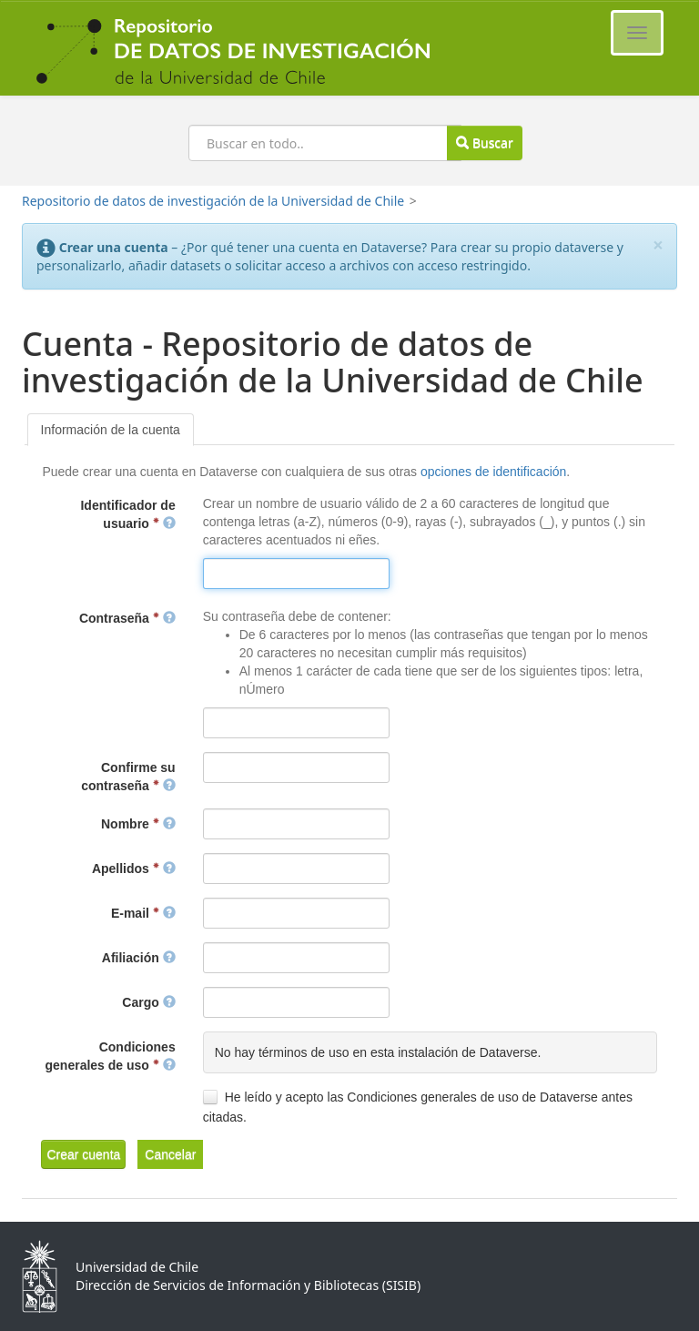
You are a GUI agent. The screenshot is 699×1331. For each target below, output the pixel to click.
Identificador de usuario (127, 514)
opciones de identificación (493, 471)
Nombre (138, 824)
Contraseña (127, 618)
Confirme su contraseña (128, 776)
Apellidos (134, 868)
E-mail (143, 913)
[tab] (110, 429)
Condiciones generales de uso (111, 1056)
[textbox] (296, 573)
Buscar (484, 142)
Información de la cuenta (110, 429)
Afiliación (139, 957)
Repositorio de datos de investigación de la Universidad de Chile (213, 200)
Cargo (148, 1002)
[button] (83, 1154)
